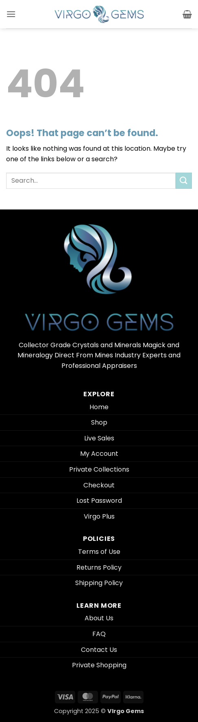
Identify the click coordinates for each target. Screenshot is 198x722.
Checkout (99, 485)
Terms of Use (99, 551)
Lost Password (99, 500)
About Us (99, 618)
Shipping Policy (99, 582)
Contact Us (99, 649)
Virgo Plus (99, 516)
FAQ (99, 634)
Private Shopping (99, 665)
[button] (11, 14)
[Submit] (184, 180)
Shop (99, 422)
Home (99, 407)
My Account (99, 453)
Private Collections (99, 469)
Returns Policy (99, 567)
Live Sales (99, 438)
